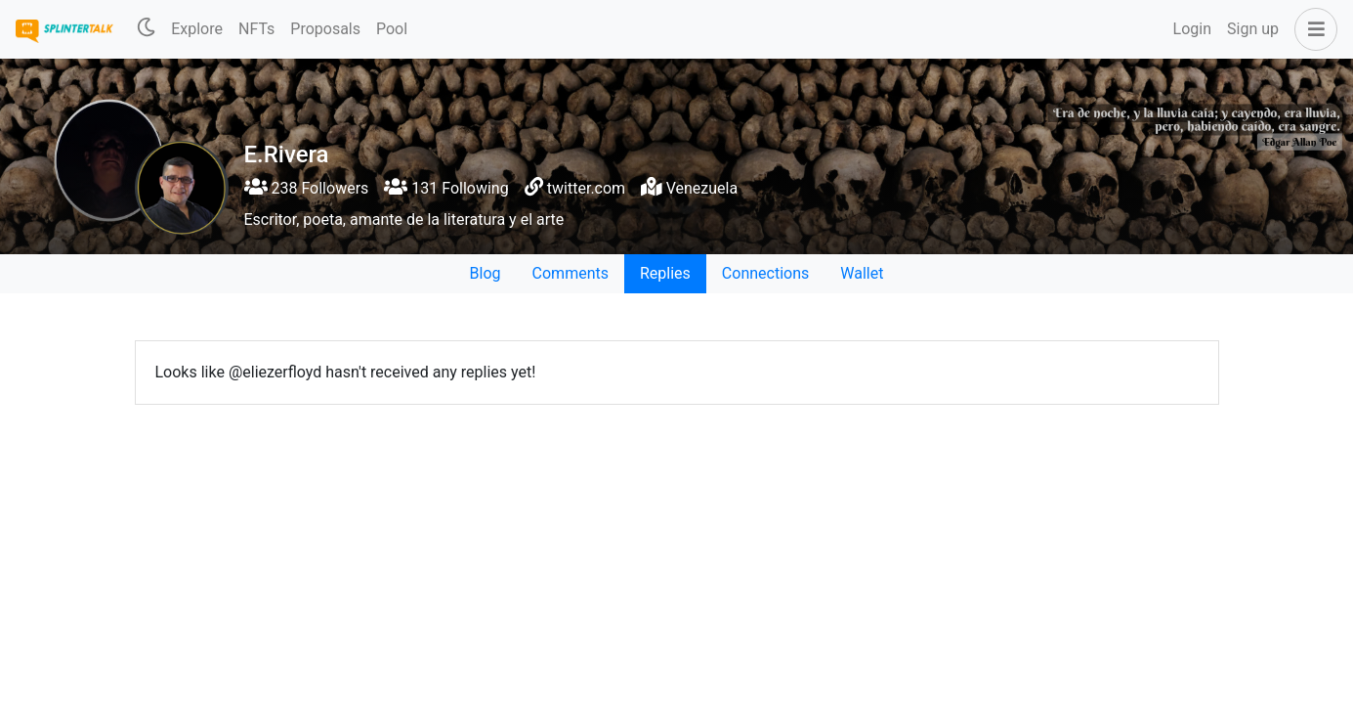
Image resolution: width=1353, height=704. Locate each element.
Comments (570, 273)
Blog (485, 273)
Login (1192, 29)
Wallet (861, 273)
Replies (665, 273)
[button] (1312, 29)
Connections (765, 273)
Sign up (1253, 29)
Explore (197, 29)
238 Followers (306, 188)
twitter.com (586, 188)
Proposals (325, 29)
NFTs (256, 29)
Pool (391, 29)
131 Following (446, 188)
